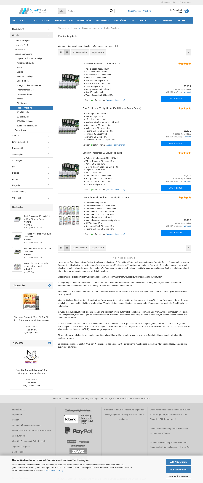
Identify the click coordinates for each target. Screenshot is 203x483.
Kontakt (15, 420)
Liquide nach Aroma (23, 54)
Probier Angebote (24, 108)
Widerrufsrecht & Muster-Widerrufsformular (31, 430)
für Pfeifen (22, 103)
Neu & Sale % (18, 20)
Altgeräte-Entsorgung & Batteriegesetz (29, 441)
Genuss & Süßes (24, 94)
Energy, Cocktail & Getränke (29, 85)
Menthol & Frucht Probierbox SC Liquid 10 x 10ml (106, 197)
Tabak (19, 67)
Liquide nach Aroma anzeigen (30, 58)
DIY (132, 20)
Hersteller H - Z (21, 49)
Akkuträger (119, 20)
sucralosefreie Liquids (27, 126)
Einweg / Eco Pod (64, 20)
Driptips (143, 20)
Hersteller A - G (21, 45)
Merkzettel (185, 2)
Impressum (17, 414)
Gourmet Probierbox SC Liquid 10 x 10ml (102, 153)
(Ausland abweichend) (115, 100)
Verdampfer (102, 20)
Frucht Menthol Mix (25, 90)
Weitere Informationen (178, 476)
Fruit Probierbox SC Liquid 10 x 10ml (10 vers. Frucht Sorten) (112, 108)
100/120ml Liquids (25, 121)
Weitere (181, 20)
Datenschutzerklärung (53, 470)
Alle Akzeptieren (178, 462)
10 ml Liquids (23, 112)
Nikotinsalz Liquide (25, 63)
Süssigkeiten (23, 81)
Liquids (33, 20)
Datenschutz (17, 452)
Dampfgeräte (84, 20)
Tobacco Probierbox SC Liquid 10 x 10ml (102, 63)
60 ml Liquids (23, 117)
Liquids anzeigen (22, 40)
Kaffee (20, 99)
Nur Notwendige (178, 469)
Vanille (20, 72)
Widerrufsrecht (18, 436)
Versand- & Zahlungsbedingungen (27, 425)
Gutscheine (17, 198)
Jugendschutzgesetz (21, 446)
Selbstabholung (19, 191)
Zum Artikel (175, 99)
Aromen (46, 20)
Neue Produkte (134, 11)
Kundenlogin (168, 2)
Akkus (155, 20)
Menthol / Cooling (24, 76)
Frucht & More (21, 130)
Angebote (147, 11)
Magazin (167, 20)
